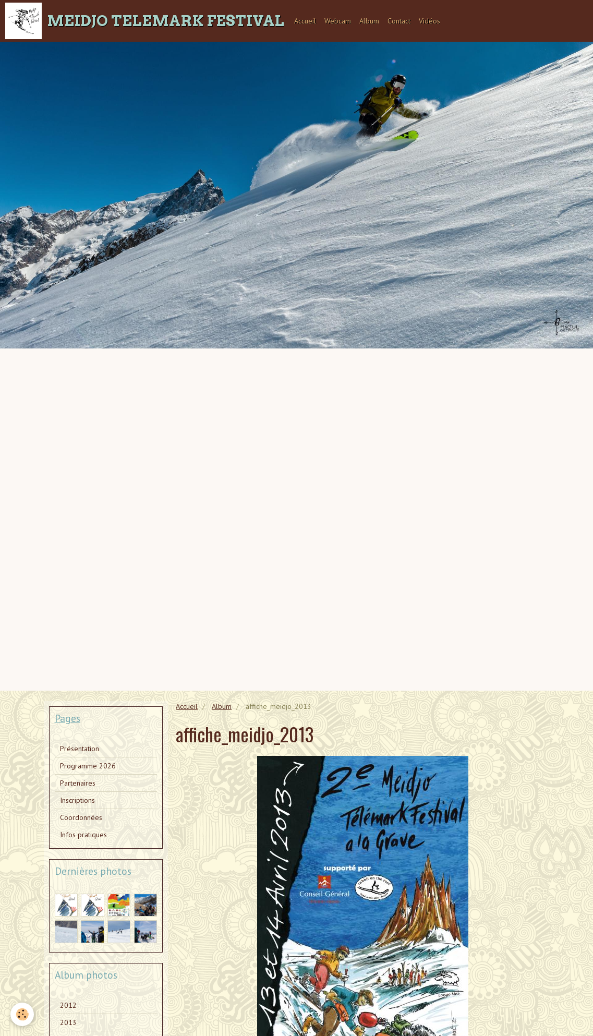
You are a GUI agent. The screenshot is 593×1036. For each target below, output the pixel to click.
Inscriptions (77, 800)
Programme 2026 (88, 765)
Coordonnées (81, 817)
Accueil (305, 21)
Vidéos (429, 21)
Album (369, 21)
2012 (68, 1005)
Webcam (337, 21)
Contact (399, 21)
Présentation (79, 748)
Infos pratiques (83, 834)
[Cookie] (22, 1014)
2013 (68, 1022)
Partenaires (77, 783)
